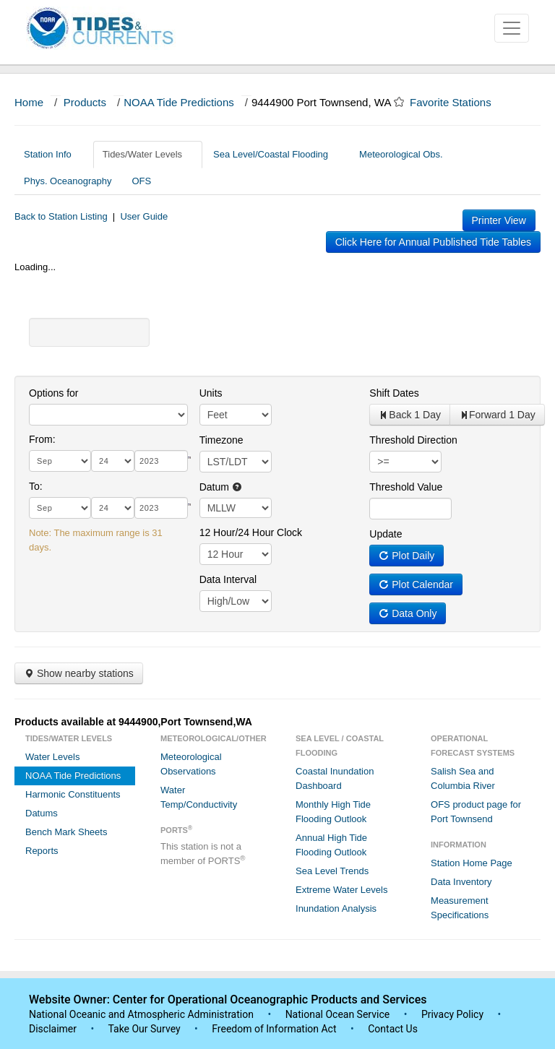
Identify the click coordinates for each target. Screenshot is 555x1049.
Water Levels (52, 756)
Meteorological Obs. (401, 154)
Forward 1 (497, 414)
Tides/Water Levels (148, 154)
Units (211, 393)
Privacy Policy (452, 1014)
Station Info (53, 154)
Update (385, 534)
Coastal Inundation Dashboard (335, 778)
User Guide (144, 216)
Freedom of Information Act (274, 1029)
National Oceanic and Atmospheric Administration (141, 1014)
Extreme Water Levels (341, 889)
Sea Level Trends (332, 870)
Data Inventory (461, 881)
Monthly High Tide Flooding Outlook (333, 811)
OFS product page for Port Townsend (476, 811)
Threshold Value (405, 487)
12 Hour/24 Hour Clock (250, 532)
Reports (42, 850)
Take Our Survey (145, 1029)
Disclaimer (53, 1029)
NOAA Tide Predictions (179, 102)
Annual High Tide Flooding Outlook (331, 845)
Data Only (407, 613)
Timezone (221, 440)
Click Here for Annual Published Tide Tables (433, 242)
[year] (161, 461)
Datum (220, 487)
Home (28, 102)
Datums (41, 813)
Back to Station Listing (61, 216)
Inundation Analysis (336, 908)
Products (85, 102)
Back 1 (410, 414)
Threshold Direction (413, 440)
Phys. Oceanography (67, 181)
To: (36, 486)
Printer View (499, 220)
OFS (141, 181)
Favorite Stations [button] (457, 102)
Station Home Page (471, 863)
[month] (60, 461)
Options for (53, 393)
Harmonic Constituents (73, 794)
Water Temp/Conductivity (198, 797)
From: (42, 439)
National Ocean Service (337, 1014)
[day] (112, 461)
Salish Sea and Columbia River (463, 778)
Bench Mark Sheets (66, 831)
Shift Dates (393, 393)
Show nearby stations (79, 673)
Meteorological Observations (191, 764)
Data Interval (228, 579)
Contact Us (393, 1029)
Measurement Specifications (460, 907)
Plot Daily (406, 555)
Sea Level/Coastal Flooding (276, 154)
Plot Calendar (416, 584)
